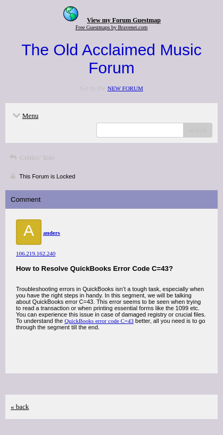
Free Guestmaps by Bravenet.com (112, 27)
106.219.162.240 (35, 253)
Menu (24, 116)
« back (20, 407)
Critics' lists (31, 157)
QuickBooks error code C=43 (99, 321)
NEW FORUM (125, 88)
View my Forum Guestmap (124, 20)
